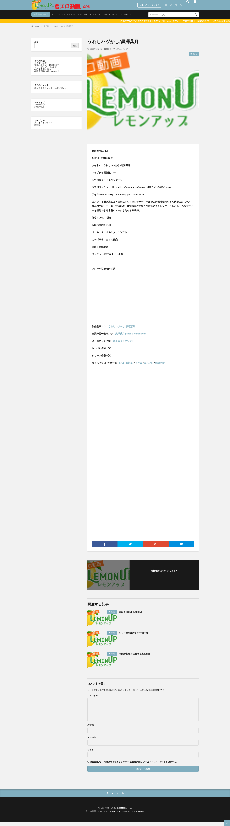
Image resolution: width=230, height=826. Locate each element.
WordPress (140, 815)
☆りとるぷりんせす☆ (149, 5)
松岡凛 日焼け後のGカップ (46, 75)
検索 (36, 45)
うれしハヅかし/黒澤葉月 (63, 30)
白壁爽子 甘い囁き (43, 73)
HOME (36, 30)
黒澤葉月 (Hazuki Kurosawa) (130, 337)
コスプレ (148, 366)
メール (91, 741)
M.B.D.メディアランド (79, 18)
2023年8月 (39, 110)
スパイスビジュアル (100, 18)
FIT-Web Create (112, 815)
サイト (90, 753)
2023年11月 (39, 108)
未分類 (46, 30)
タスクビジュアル (39, 18)
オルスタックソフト (58, 18)
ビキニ (138, 366)
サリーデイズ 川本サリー (46, 71)
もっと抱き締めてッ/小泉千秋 (136, 636)
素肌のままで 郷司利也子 (46, 69)
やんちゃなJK (117, 18)
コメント (92, 699)
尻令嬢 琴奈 (40, 66)
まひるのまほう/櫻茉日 (132, 615)
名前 (90, 729)
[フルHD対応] (126, 366)
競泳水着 (160, 366)
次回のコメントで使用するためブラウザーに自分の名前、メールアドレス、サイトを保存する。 (134, 765)
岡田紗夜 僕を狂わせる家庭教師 (137, 657)
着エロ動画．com (123, 811)
